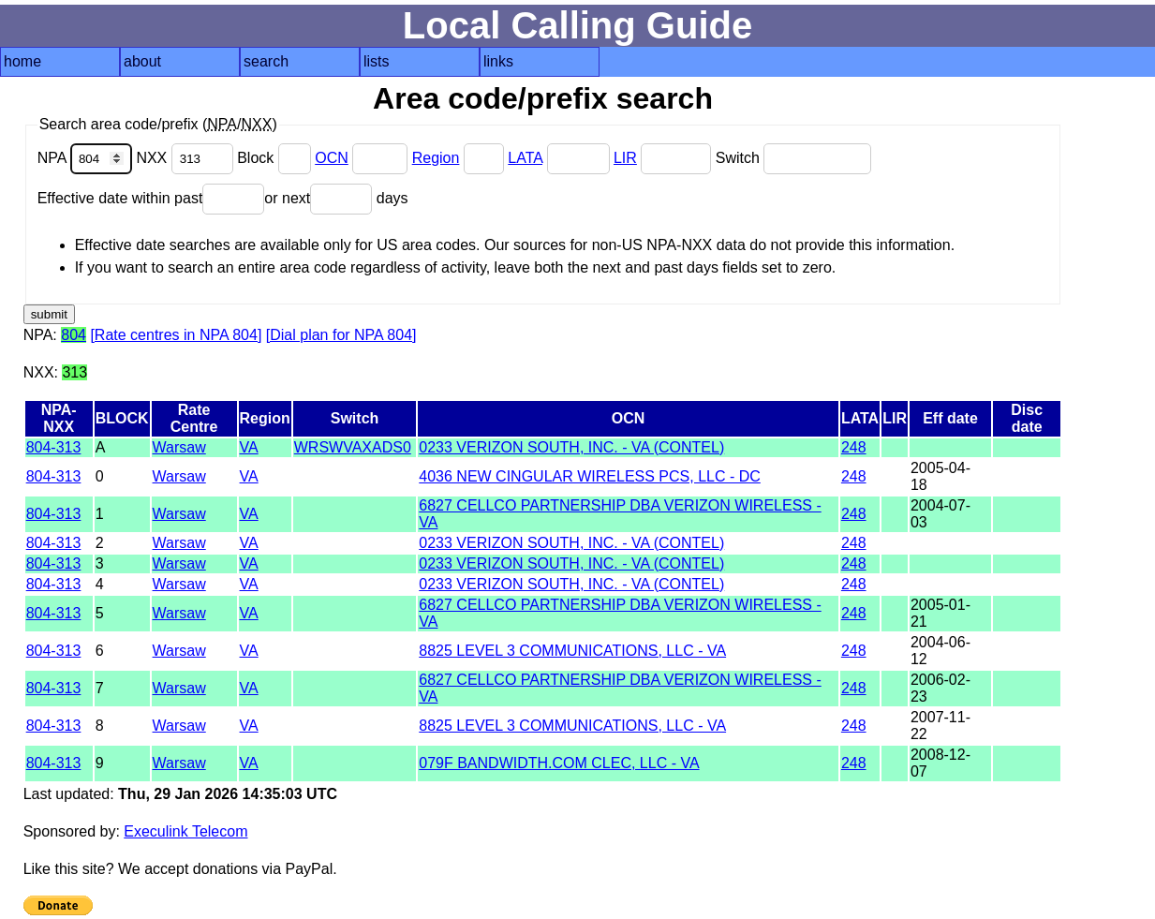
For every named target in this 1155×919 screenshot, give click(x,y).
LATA (525, 158)
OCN (331, 158)
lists (376, 61)
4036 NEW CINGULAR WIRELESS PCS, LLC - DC (590, 476)
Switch (794, 158)
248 (853, 447)
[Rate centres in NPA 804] (175, 335)
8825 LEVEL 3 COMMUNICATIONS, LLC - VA (572, 651)
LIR (625, 158)
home (22, 61)
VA (249, 447)
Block (276, 158)
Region (436, 158)
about (142, 61)
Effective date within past (151, 198)
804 (73, 335)
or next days (335, 198)
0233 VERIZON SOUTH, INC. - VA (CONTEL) (571, 447)
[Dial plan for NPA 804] (341, 335)
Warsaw (179, 447)
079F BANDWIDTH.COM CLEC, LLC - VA (559, 763)
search (266, 61)
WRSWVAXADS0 (352, 447)
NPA (87, 158)
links (498, 61)
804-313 (53, 447)
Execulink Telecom (185, 831)
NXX (186, 158)
